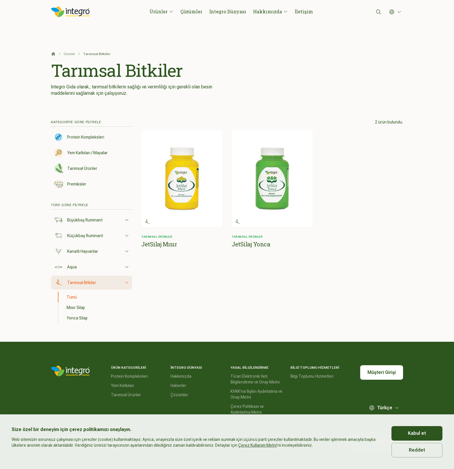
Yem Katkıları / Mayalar (81, 152)
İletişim (304, 11)
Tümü (72, 297)
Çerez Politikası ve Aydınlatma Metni (247, 409)
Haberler (178, 385)
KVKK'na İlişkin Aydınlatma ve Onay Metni (256, 394)
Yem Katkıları (122, 385)
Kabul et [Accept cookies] (417, 433)
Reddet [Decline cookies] (417, 450)
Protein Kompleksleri (79, 137)
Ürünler (161, 11)
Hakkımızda (270, 11)
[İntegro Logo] (70, 12)
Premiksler (70, 184)
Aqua (91, 267)
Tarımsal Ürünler (75, 168)
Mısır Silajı (76, 307)
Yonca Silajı (77, 318)
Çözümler (191, 11)
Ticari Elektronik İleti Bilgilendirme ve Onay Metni (255, 379)
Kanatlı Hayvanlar (91, 251)
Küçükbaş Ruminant (91, 235)
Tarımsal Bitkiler (91, 282)
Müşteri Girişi (381, 372)
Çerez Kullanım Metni (257, 445)
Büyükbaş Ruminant (91, 220)
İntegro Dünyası (227, 11)
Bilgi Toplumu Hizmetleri (312, 376)
